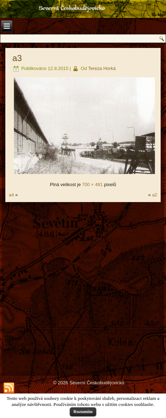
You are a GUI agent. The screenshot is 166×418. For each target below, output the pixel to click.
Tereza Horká (101, 68)
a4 (11, 194)
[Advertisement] (83, 288)
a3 (17, 58)
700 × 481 (92, 184)
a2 (154, 194)
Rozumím (83, 411)
